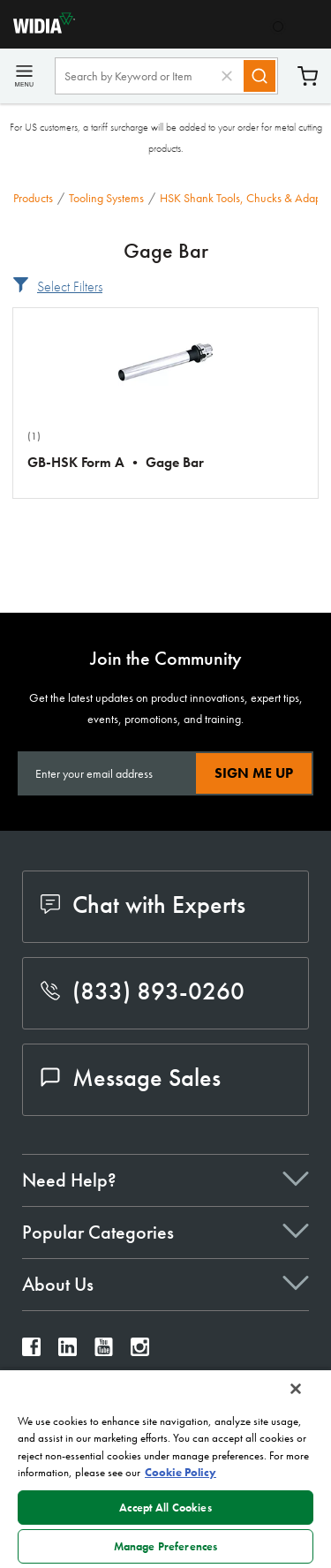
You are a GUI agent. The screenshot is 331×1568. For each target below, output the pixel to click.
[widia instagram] (140, 1351)
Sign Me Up (253, 773)
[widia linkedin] (67, 1351)
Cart (307, 76)
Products (33, 198)
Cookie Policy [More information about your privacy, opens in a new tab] (180, 1472)
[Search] (259, 76)
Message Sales (131, 1077)
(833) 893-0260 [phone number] (142, 991)
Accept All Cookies (165, 1507)
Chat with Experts (143, 904)
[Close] (295, 1388)
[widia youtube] (103, 1351)
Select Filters (69, 286)
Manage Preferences (165, 1546)
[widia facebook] (31, 1351)
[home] (37, 28)
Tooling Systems (106, 198)
